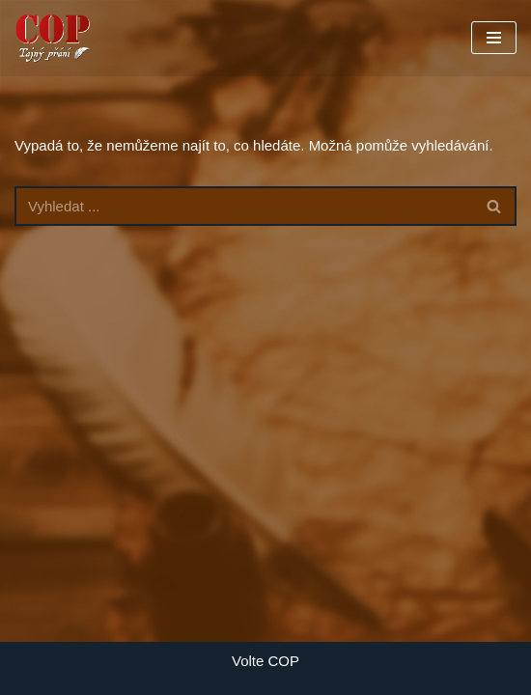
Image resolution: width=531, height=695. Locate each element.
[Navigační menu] (494, 37)
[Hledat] (243, 206)
